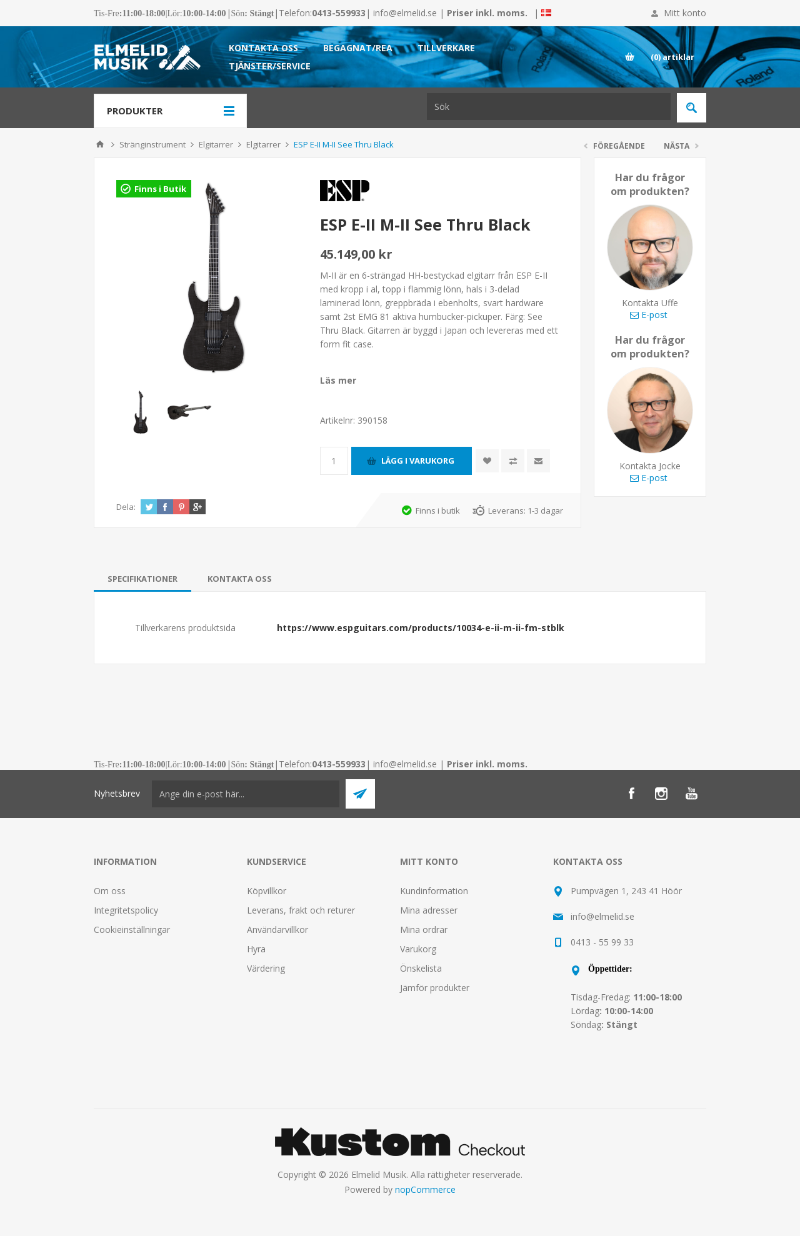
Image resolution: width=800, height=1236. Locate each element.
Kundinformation (434, 891)
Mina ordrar (424, 929)
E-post (649, 315)
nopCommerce (425, 1189)
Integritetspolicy (126, 910)
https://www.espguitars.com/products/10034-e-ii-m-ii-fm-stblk (420, 628)
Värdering (266, 968)
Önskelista (421, 968)
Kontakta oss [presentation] (240, 578)
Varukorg (418, 949)
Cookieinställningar (132, 929)
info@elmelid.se (405, 13)
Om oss (110, 891)
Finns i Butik (160, 188)
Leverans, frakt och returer (301, 910)
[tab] (142, 579)
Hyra (256, 949)
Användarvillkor (277, 929)
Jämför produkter (434, 988)
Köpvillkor (266, 891)
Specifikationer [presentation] (143, 578)
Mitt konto (685, 13)
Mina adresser (429, 910)
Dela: (126, 506)
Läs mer (338, 380)
